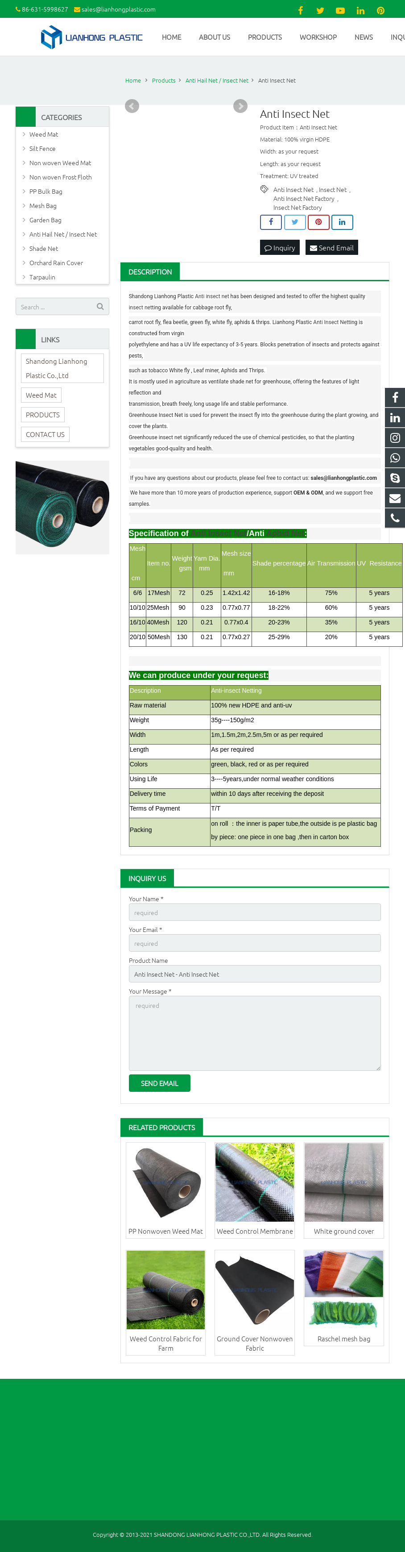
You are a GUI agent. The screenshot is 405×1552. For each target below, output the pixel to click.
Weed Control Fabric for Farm (166, 1343)
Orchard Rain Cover (56, 262)
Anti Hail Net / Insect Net (63, 233)
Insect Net (333, 189)
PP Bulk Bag (45, 191)
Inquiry (279, 247)
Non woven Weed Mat (60, 162)
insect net (217, 296)
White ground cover (344, 1231)
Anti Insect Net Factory (304, 198)
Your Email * (145, 929)
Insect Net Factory (297, 207)
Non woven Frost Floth (60, 176)
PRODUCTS (43, 414)
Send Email (332, 247)
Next (240, 106)
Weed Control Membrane (255, 1231)
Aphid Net (285, 533)
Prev (132, 106)
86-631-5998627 (45, 8)
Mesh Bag (43, 205)
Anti (200, 296)
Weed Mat (43, 133)
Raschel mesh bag (344, 1338)
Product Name (148, 960)
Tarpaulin (42, 276)
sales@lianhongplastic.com (119, 8)
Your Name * (146, 898)
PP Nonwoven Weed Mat (165, 1231)
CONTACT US (45, 434)
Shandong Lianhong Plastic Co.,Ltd (56, 368)
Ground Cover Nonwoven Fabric (255, 1343)
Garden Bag (45, 219)
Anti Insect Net (293, 189)
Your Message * (150, 990)
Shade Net (43, 248)
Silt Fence (42, 148)
